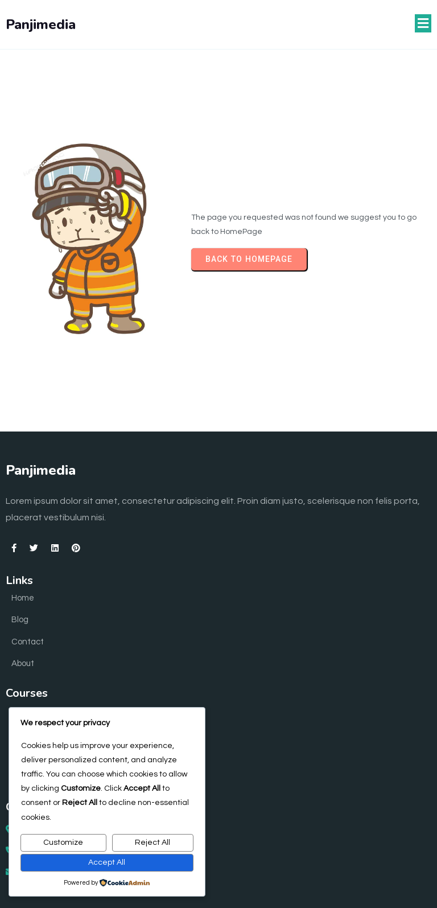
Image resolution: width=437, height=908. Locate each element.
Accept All (106, 862)
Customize (63, 843)
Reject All (152, 843)
